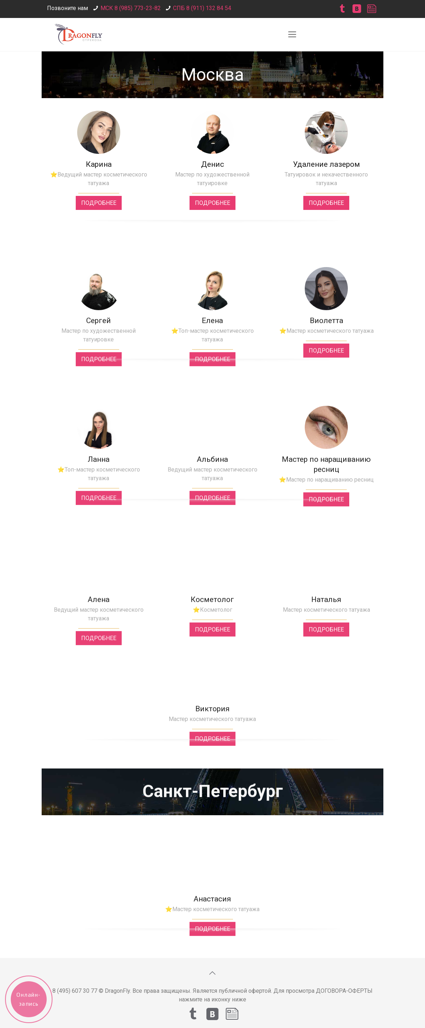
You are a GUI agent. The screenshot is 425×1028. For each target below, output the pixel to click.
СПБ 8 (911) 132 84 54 (202, 8)
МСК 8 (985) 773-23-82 (131, 8)
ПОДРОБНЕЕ (98, 202)
